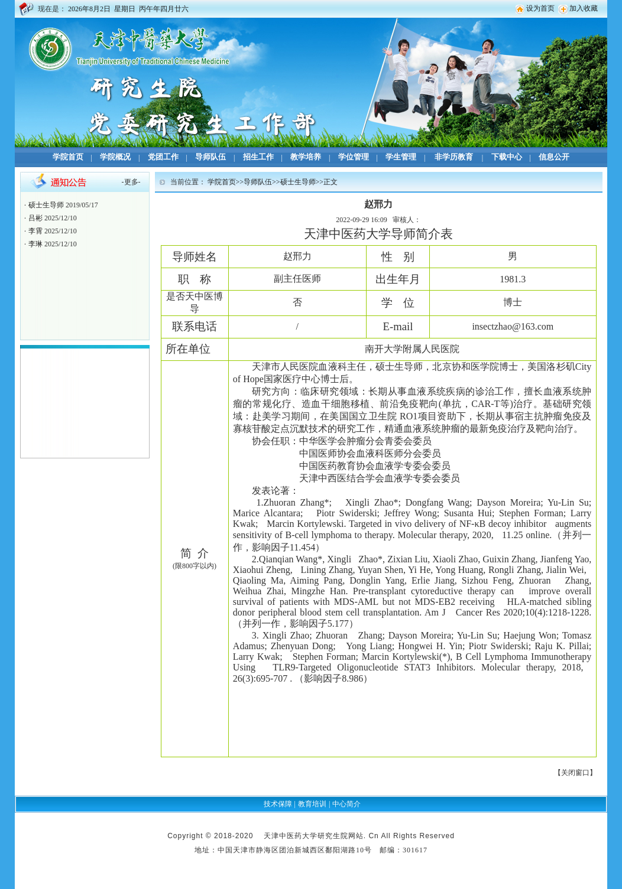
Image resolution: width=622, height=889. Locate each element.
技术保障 (278, 804)
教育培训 (312, 804)
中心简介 (346, 804)
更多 (131, 182)
